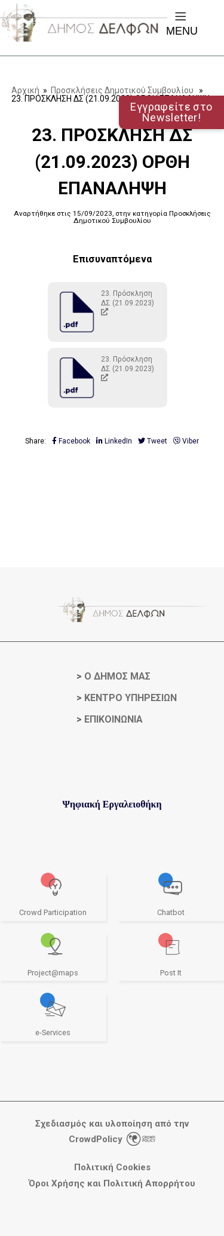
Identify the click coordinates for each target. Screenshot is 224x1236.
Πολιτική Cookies (112, 1167)
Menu (182, 23)
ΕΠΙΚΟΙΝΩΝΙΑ (113, 719)
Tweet (152, 441)
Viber (186, 441)
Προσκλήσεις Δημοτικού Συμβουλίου (122, 90)
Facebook (71, 441)
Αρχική (25, 90)
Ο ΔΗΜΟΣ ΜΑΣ (117, 676)
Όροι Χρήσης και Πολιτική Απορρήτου (112, 1183)
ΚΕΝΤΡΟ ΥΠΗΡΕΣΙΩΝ (130, 697)
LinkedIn (114, 441)
